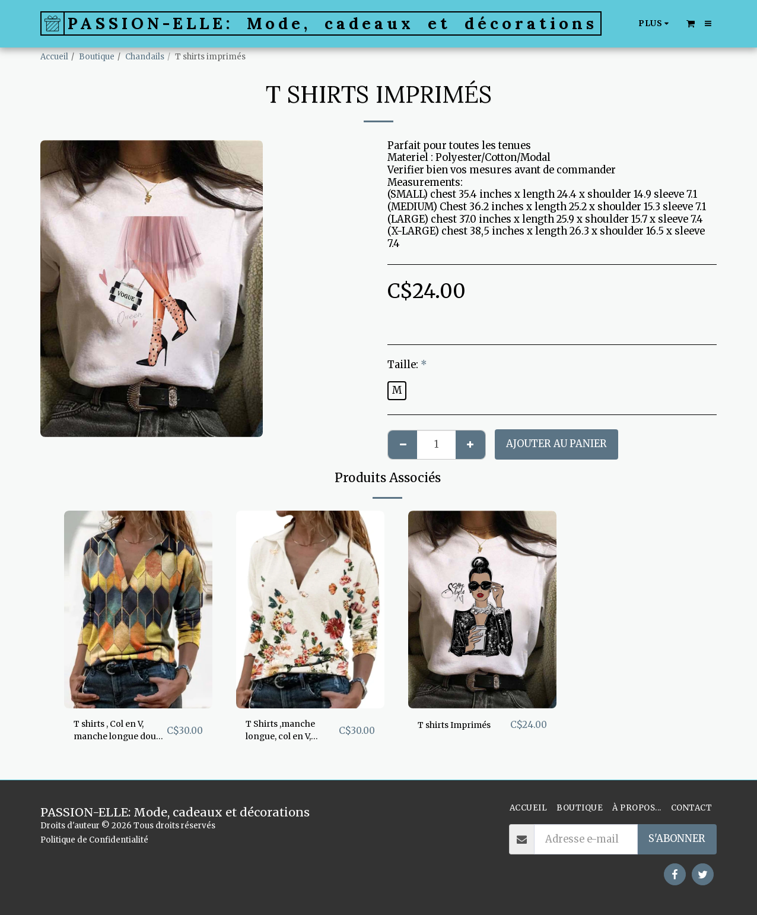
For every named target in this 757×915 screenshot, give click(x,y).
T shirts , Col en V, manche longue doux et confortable (117, 733)
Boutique (96, 57)
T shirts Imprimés (463, 724)
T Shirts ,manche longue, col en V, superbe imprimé (289, 733)
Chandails (144, 57)
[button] (690, 23)
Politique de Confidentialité (94, 840)
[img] (138, 609)
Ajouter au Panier (556, 444)
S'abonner (676, 838)
